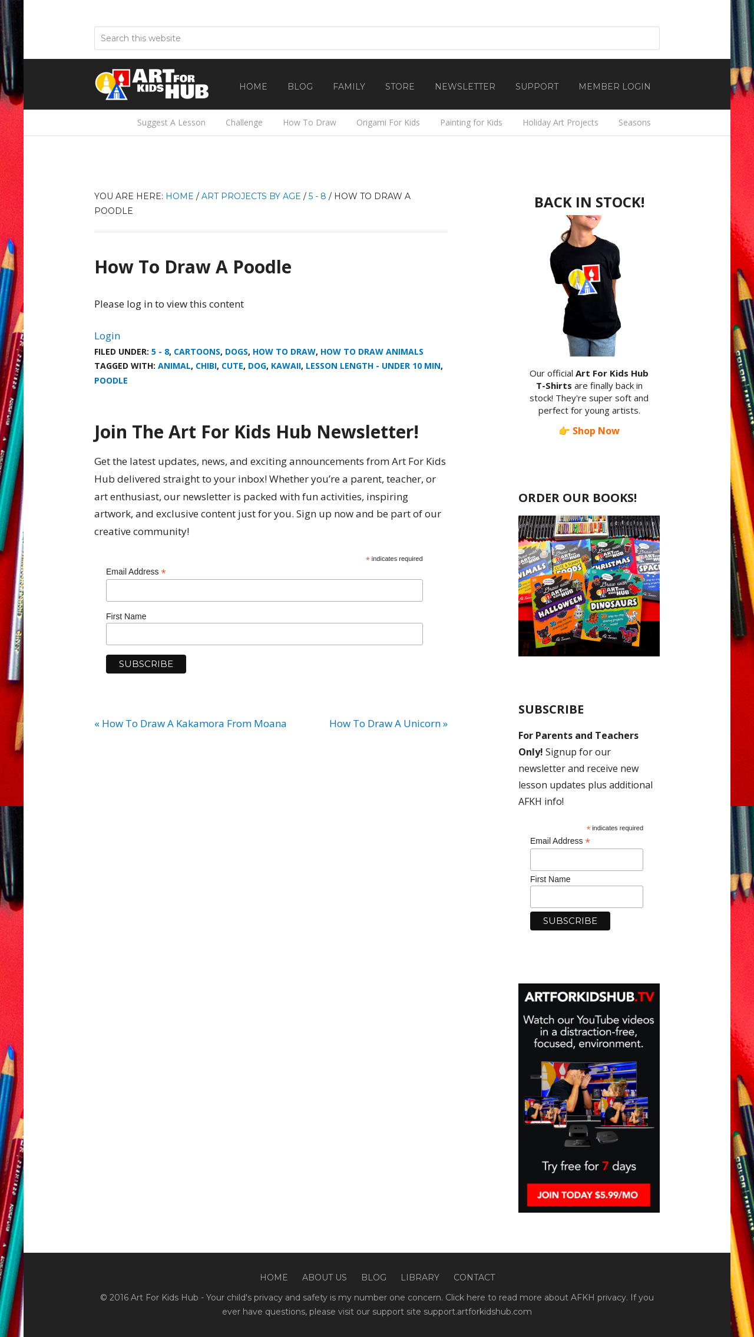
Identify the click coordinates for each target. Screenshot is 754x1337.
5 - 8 (160, 351)
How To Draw (284, 351)
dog (257, 365)
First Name (126, 616)
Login (107, 335)
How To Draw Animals (372, 351)
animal (174, 365)
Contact (474, 1277)
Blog (373, 1277)
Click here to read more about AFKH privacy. (536, 1297)
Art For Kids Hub (153, 84)
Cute (232, 365)
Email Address (136, 571)
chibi (206, 365)
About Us (324, 1277)
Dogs (236, 351)
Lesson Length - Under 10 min (373, 365)
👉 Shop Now (589, 430)
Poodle (111, 380)
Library (420, 1277)
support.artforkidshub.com (478, 1311)
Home (274, 1277)
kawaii (286, 365)
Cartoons (197, 351)
